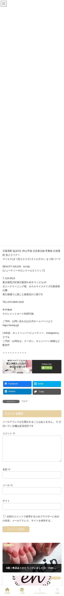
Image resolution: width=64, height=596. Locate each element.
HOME (7, 591)
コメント (9, 433)
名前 (6, 473)
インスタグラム (40, 591)
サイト (6, 505)
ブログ (24, 401)
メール (8, 489)
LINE (57, 591)
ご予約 (22, 591)
